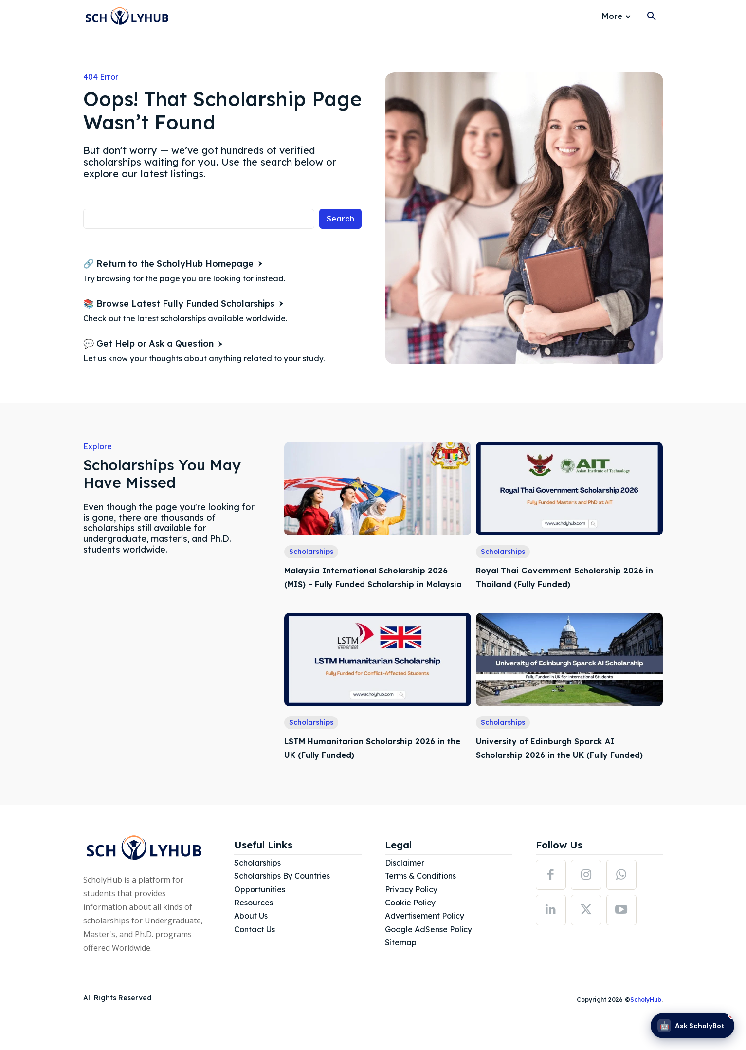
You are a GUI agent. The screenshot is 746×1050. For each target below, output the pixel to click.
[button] (651, 16)
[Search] (340, 219)
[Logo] (127, 16)
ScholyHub (645, 1027)
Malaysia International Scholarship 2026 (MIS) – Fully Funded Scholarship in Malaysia (376, 583)
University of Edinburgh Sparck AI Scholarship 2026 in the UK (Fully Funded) (558, 768)
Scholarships (311, 551)
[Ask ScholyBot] (692, 1025)
